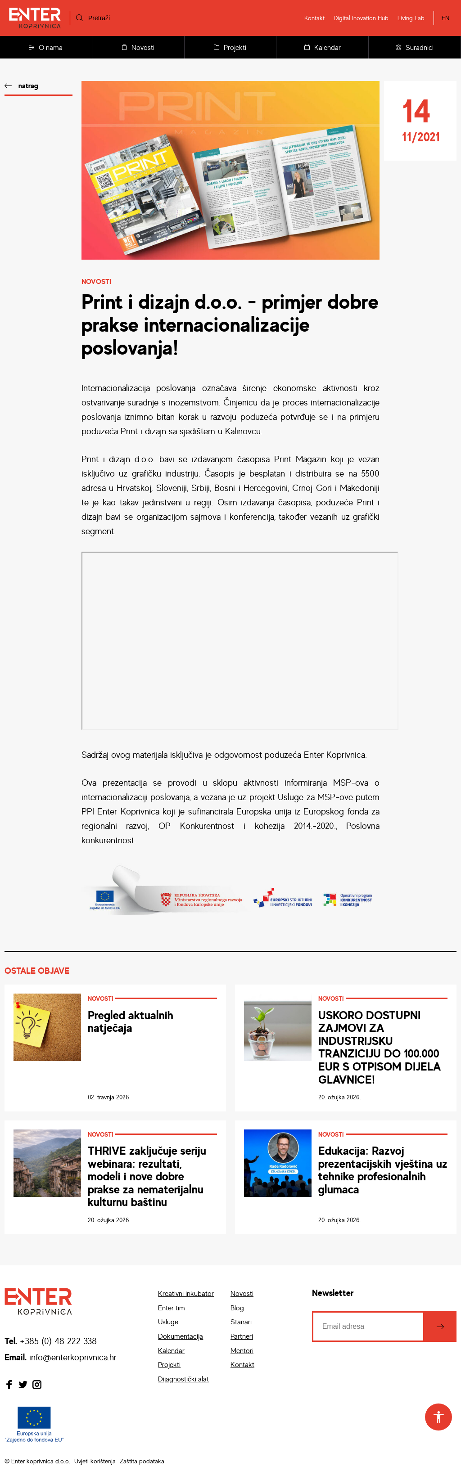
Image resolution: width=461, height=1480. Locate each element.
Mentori (241, 1350)
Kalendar (322, 47)
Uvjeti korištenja (95, 1461)
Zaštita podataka (142, 1461)
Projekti (230, 47)
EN (445, 18)
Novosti (138, 47)
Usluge (168, 1321)
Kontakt (314, 18)
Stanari (241, 1321)
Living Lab (411, 18)
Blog (237, 1307)
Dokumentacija (180, 1336)
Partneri (241, 1336)
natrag (28, 85)
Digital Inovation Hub (361, 18)
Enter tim (171, 1307)
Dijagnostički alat (183, 1378)
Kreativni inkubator (186, 1293)
